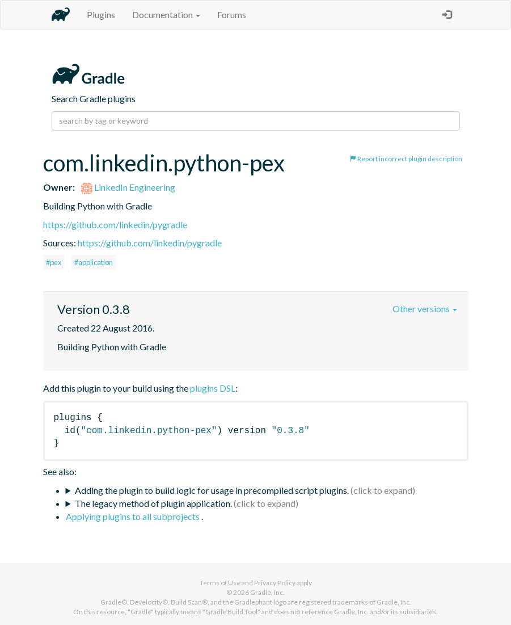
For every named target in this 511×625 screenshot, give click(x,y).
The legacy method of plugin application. (153, 503)
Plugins (101, 14)
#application (93, 262)
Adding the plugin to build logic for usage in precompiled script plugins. (212, 490)
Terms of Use (220, 582)
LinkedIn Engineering (128, 187)
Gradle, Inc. (267, 592)
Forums (231, 14)
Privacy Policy (274, 582)
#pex (53, 262)
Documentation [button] (166, 14)
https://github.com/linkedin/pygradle (115, 224)
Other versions (424, 308)
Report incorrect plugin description (405, 158)
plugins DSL (212, 388)
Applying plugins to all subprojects (133, 516)
